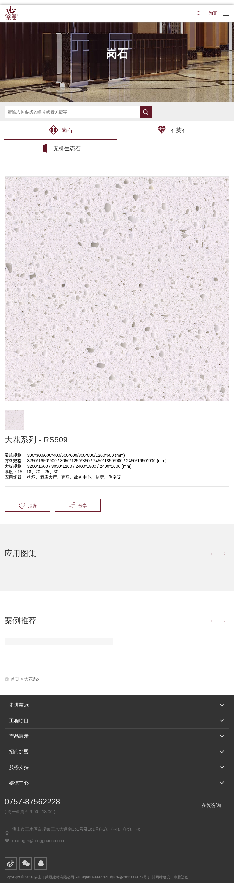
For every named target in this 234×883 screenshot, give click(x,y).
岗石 (61, 130)
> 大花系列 (30, 679)
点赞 (28, 505)
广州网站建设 (159, 877)
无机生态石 (61, 148)
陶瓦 (213, 13)
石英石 (172, 130)
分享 (78, 505)
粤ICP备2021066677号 (128, 877)
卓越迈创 (181, 877)
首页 (15, 679)
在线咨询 (211, 805)
